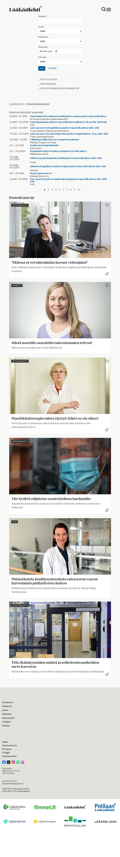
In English (6, 752)
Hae (41, 68)
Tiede (14, 522)
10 (79, 189)
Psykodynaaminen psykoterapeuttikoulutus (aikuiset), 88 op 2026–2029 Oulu (68, 122)
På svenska (6, 749)
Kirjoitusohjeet (8, 718)
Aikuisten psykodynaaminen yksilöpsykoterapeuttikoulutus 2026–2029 (66, 158)
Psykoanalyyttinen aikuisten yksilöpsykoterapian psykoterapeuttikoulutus (68, 116)
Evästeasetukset (9, 756)
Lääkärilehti (16, 104)
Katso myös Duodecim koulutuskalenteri (59, 88)
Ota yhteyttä (7, 702)
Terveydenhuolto (20, 205)
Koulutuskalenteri (38, 104)
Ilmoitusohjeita (48, 84)
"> (60, 41)
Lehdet (5, 710)
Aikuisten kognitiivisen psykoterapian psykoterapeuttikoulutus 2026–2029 (68, 166)
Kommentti (17, 285)
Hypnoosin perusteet (41, 173)
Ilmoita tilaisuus (48, 79)
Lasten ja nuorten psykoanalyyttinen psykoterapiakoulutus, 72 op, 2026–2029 (69, 133)
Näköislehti (7, 714)
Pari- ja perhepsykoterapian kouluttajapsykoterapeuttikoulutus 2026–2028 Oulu (68, 180)
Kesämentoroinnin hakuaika (44, 145)
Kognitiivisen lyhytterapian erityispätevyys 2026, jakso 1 (58, 151)
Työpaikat (6, 721)
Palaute (5, 742)
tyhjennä (52, 68)
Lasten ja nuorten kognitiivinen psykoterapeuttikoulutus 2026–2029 (64, 128)
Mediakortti (7, 706)
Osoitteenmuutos (9, 745)
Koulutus (6, 725)
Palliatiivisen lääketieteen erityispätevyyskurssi (54, 139)
